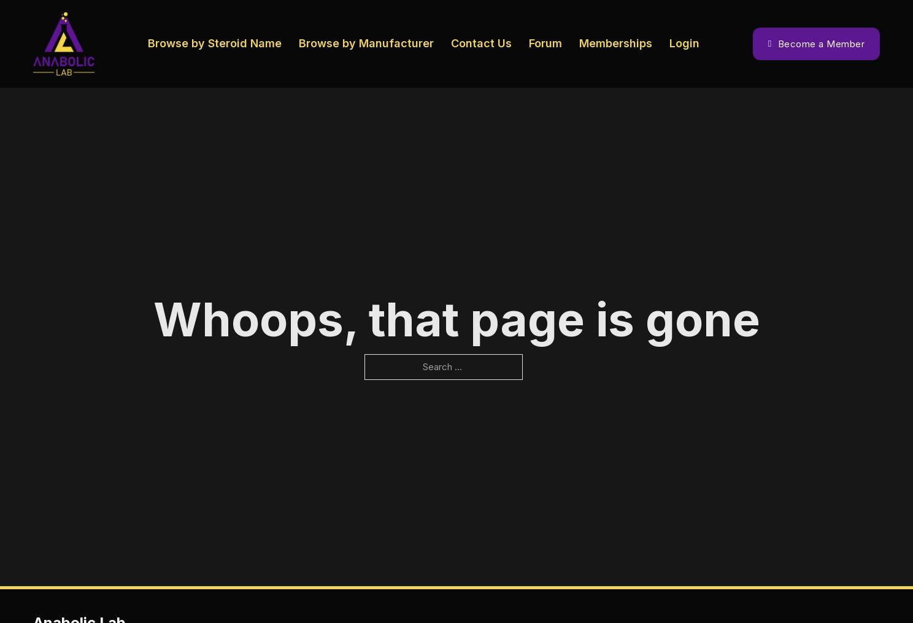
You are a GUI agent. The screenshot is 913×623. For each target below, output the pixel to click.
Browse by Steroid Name (215, 43)
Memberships (615, 43)
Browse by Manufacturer (366, 43)
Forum (545, 43)
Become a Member (816, 44)
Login (684, 43)
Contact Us (481, 43)
